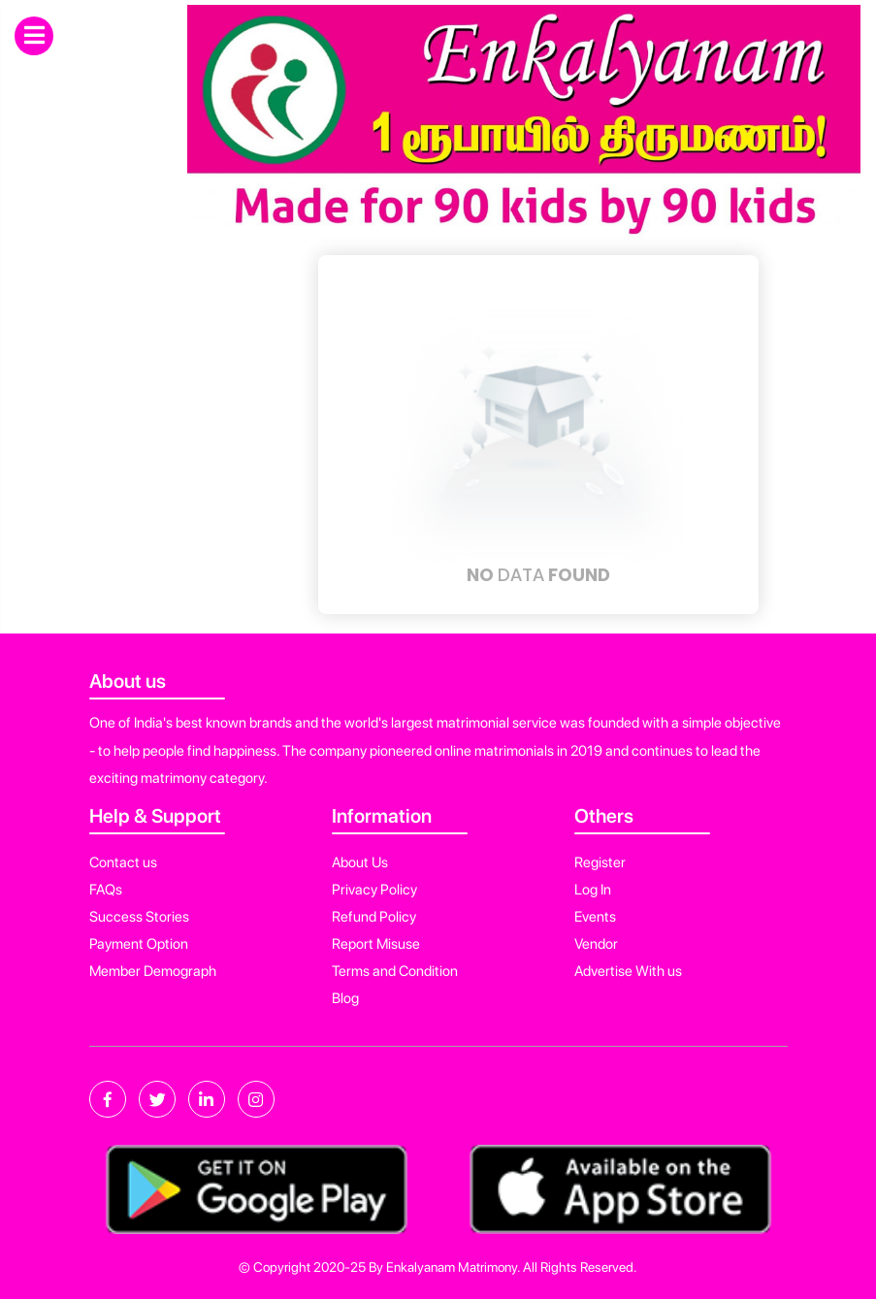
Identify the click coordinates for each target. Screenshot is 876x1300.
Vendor (596, 944)
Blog (345, 998)
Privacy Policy (374, 889)
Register (600, 862)
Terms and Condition (395, 971)
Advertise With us (628, 971)
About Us (360, 862)
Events (595, 917)
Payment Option (138, 944)
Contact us (123, 862)
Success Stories (139, 917)
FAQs (105, 889)
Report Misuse (376, 944)
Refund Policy (374, 917)
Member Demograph (152, 971)
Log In (592, 889)
